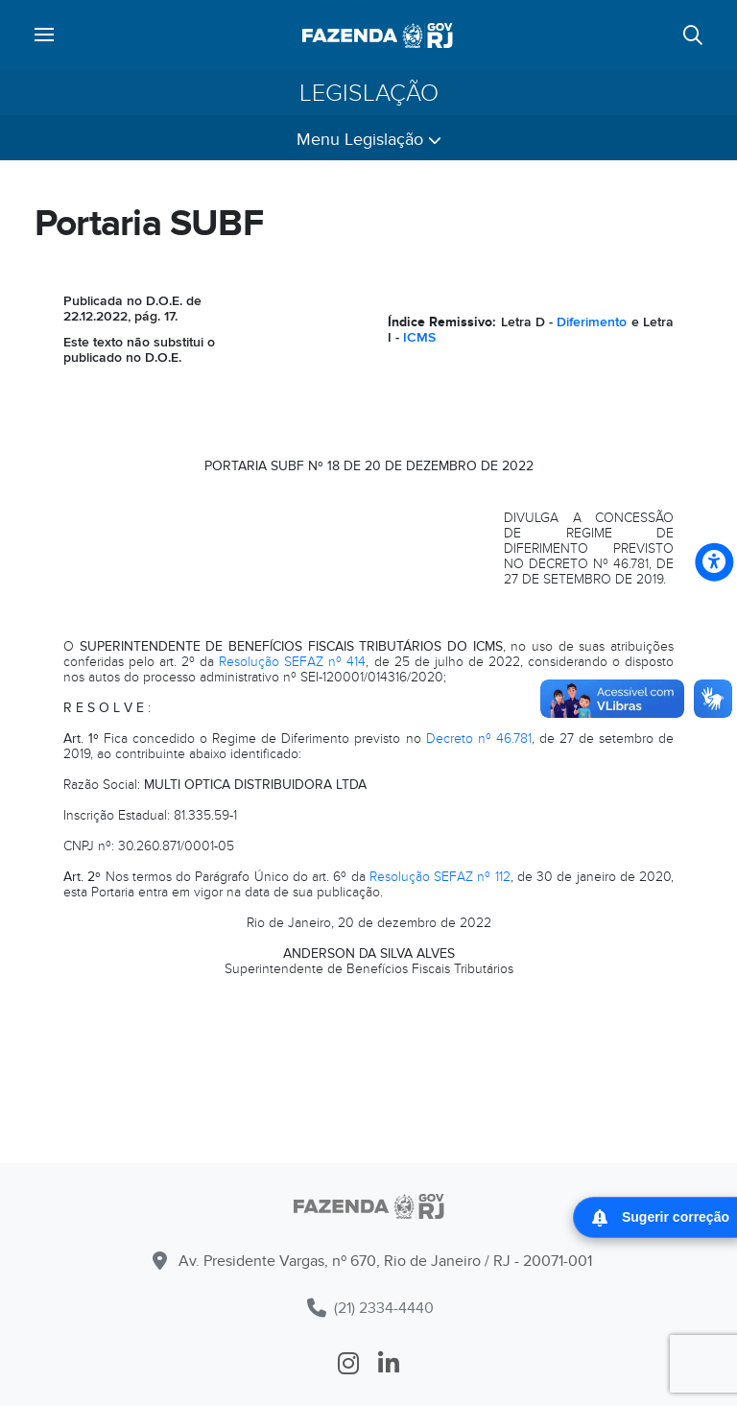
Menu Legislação (369, 140)
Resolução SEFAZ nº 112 (440, 877)
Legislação (369, 93)
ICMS (419, 337)
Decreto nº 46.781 (479, 738)
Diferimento (592, 322)
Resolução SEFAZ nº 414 (292, 662)
